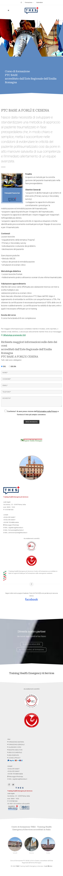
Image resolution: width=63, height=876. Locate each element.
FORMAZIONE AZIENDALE (15, 744)
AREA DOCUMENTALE (14, 752)
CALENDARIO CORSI (14, 747)
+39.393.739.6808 (8, 522)
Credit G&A (48, 866)
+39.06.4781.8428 (8, 517)
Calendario (39, 2)
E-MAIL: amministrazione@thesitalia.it (15, 532)
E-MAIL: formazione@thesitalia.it (13, 530)
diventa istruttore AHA (31, 644)
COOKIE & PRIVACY (13, 758)
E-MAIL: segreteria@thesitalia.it (13, 527)
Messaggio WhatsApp (11, 525)
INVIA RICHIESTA (32, 422)
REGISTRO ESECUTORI (14, 750)
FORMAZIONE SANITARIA (15, 742)
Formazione (29, 2)
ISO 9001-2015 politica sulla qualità (18, 803)
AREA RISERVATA (13, 755)
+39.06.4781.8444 (8, 520)
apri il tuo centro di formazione (31, 649)
